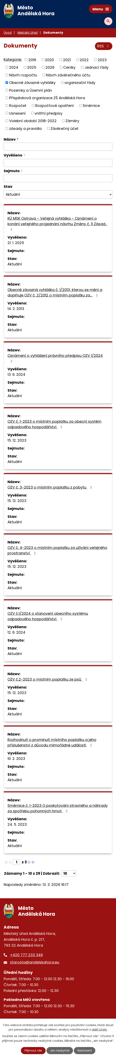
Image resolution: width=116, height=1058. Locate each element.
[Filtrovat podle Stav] (58, 194)
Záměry (72, 120)
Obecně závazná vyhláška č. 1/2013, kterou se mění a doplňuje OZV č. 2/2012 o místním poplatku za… (55, 292)
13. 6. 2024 (16, 374)
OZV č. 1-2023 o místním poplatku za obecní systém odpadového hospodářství (54, 424)
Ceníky (69, 67)
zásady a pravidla (25, 128)
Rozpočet (17, 105)
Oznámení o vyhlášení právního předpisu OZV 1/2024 (55, 358)
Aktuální (15, 264)
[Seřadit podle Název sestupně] (18, 140)
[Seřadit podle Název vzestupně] (18, 138)
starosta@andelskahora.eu (34, 962)
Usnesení (17, 113)
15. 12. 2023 (17, 440)
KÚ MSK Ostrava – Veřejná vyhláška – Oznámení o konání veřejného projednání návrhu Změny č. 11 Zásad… (57, 223)
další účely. (99, 1030)
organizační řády (79, 82)
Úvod (8, 32)
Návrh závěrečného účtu (68, 74)
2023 (102, 59)
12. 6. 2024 (16, 632)
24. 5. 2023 (17, 824)
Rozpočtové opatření (54, 105)
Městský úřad (27, 32)
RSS (103, 46)
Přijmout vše (33, 1050)
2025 (31, 67)
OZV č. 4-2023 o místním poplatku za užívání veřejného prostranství (57, 550)
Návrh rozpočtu (23, 74)
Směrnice (91, 105)
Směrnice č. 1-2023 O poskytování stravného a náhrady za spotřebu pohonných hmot (58, 808)
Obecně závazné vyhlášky (32, 82)
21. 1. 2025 (16, 242)
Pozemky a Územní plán (30, 90)
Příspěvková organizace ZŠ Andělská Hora (47, 97)
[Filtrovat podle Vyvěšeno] (58, 163)
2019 (32, 59)
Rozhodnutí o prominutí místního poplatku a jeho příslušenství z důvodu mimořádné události (52, 742)
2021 (67, 59)
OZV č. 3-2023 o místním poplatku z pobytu (51, 487)
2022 (84, 59)
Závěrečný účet (64, 128)
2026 (49, 67)
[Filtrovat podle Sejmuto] (58, 178)
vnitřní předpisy (48, 113)
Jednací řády (96, 67)
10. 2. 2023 (16, 758)
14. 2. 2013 (16, 308)
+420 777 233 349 (26, 954)
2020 (49, 59)
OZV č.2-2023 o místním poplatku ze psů (48, 679)
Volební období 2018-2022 (33, 120)
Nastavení (84, 1050)
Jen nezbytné (59, 1050)
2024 (13, 67)
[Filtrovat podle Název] (58, 147)
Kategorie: (13, 59)
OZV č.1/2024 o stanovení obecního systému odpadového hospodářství (48, 616)
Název (10, 139)
